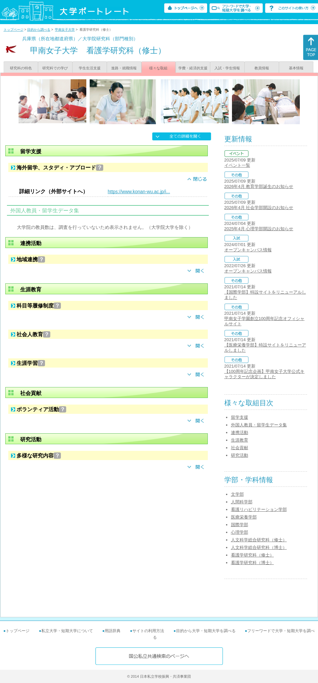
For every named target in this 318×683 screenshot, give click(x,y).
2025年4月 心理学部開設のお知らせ (259, 228)
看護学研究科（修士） (252, 555)
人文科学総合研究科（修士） (259, 539)
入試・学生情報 (227, 68)
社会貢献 (239, 447)
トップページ (13, 29)
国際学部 (239, 524)
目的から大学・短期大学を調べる (206, 631)
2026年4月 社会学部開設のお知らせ (259, 207)
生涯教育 (239, 440)
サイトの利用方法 (148, 631)
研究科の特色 (21, 68)
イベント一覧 (237, 165)
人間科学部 (241, 501)
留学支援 (239, 417)
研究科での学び (55, 68)
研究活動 (239, 455)
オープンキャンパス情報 (248, 249)
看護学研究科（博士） (252, 562)
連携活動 (239, 432)
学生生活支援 (90, 68)
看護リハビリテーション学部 (259, 509)
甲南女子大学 (65, 29)
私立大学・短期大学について (67, 631)
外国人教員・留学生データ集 (259, 424)
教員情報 (261, 68)
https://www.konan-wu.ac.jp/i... (139, 191)
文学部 (237, 494)
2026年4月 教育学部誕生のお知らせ (259, 186)
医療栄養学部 (244, 517)
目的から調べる (38, 29)
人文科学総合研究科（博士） (259, 547)
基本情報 (296, 68)
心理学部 (239, 532)
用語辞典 (112, 631)
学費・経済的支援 (192, 68)
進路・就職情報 (124, 68)
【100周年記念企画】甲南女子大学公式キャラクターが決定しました (264, 374)
